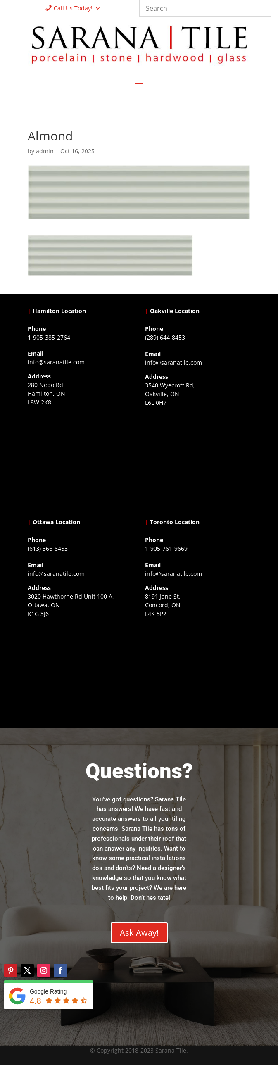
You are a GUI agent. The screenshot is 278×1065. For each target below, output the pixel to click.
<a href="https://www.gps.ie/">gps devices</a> (80, 671)
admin (45, 151)
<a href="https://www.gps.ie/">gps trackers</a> (80, 460)
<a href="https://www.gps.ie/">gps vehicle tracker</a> (197, 671)
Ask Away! (139, 932)
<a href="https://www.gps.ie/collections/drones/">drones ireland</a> (197, 460)
